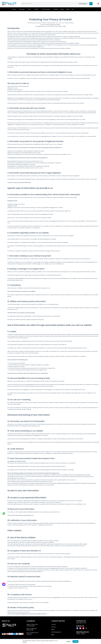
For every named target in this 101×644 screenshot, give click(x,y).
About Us (53, 627)
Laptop (62, 9)
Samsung (22, 9)
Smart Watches (46, 9)
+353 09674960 (31, 626)
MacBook (56, 9)
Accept (75, 641)
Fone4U (44, 23)
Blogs (52, 635)
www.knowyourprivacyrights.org (35, 47)
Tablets (37, 9)
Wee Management (56, 632)
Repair (67, 9)
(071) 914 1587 (30, 630)
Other (30, 9)
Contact (53, 624)
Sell (72, 9)
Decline (68, 641)
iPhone (14, 9)
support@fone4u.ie (81, 623)
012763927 (29, 634)
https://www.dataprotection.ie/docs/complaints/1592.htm (27, 572)
